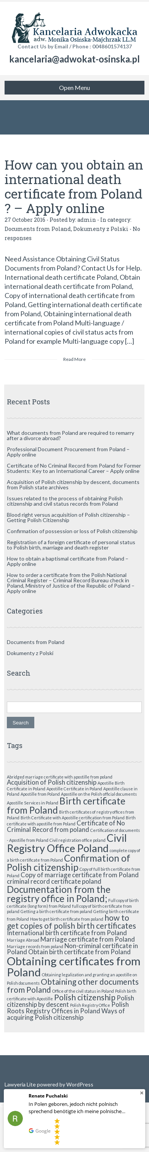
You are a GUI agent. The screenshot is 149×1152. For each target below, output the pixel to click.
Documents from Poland (38, 228)
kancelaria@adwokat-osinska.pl (74, 58)
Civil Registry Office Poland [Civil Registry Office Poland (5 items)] (67, 843)
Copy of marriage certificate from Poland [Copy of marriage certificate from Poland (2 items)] (80, 875)
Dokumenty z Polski (100, 228)
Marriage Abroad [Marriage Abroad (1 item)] (23, 939)
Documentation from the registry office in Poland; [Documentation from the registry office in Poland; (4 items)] (59, 894)
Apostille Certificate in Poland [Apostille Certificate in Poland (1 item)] (74, 788)
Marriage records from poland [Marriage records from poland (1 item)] (35, 946)
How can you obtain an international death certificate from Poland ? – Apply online (74, 186)
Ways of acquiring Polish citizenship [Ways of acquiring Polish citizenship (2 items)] (66, 1014)
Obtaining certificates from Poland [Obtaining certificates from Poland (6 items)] (74, 966)
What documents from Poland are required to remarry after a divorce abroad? (70, 435)
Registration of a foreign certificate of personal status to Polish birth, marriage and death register (71, 545)
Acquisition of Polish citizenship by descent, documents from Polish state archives (73, 484)
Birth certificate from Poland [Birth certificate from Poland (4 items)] (66, 805)
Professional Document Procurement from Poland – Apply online (68, 452)
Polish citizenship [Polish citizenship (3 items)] (84, 997)
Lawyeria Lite (21, 1084)
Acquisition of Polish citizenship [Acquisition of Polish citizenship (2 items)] (51, 782)
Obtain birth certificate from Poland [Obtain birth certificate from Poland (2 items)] (79, 952)
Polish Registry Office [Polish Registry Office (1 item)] (90, 1005)
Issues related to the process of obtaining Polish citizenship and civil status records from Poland (65, 501)
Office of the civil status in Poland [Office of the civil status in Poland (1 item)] (83, 991)
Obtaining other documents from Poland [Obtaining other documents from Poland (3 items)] (73, 985)
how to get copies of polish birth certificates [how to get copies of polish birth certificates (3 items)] (71, 921)
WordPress (79, 1084)
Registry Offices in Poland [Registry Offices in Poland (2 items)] (63, 1011)
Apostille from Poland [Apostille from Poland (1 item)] (40, 793)
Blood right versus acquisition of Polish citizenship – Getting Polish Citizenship (68, 517)
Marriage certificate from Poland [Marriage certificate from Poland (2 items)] (87, 939)
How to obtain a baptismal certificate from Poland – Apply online (67, 561)
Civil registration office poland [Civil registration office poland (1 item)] (78, 840)
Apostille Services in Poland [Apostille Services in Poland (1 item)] (32, 802)
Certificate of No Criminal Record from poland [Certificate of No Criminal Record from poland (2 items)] (66, 826)
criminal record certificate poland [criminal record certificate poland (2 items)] (54, 881)
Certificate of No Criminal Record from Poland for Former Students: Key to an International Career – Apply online (74, 468)
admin (86, 219)
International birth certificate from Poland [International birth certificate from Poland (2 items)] (67, 933)
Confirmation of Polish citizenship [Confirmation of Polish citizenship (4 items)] (68, 862)
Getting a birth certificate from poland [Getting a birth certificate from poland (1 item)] (56, 911)
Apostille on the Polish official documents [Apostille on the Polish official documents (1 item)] (99, 793)
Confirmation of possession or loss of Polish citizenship (72, 531)
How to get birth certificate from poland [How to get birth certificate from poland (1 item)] (66, 918)
